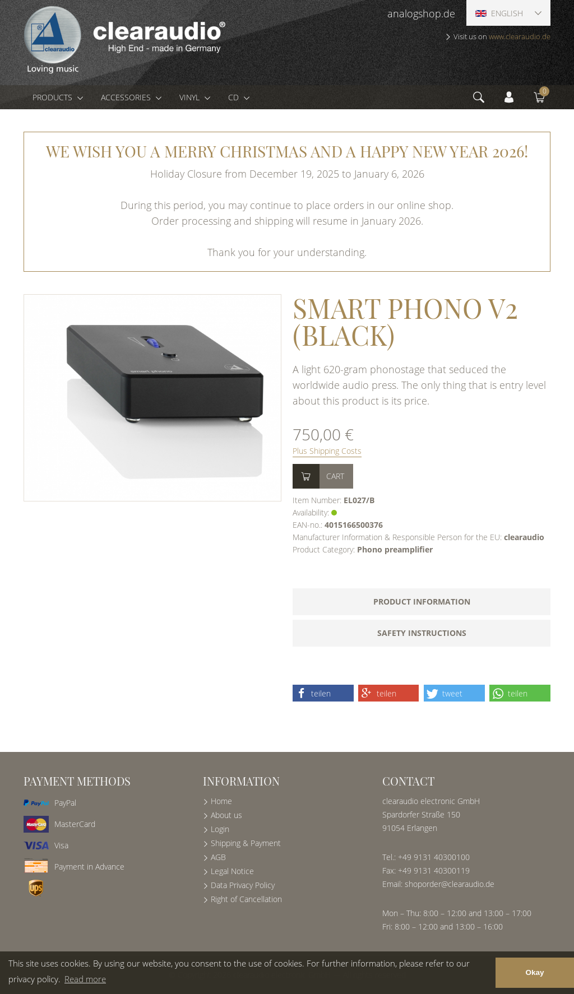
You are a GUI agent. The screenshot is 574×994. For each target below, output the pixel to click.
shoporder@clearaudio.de (449, 884)
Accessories (127, 97)
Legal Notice (232, 871)
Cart (335, 476)
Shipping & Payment (246, 843)
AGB (218, 857)
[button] (323, 693)
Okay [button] (534, 972)
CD (234, 97)
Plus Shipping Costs (327, 450)
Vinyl (190, 97)
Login (220, 829)
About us (226, 815)
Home (221, 801)
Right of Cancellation (246, 899)
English (499, 13)
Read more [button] (85, 978)
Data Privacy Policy (243, 885)
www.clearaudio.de (519, 36)
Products (54, 97)
